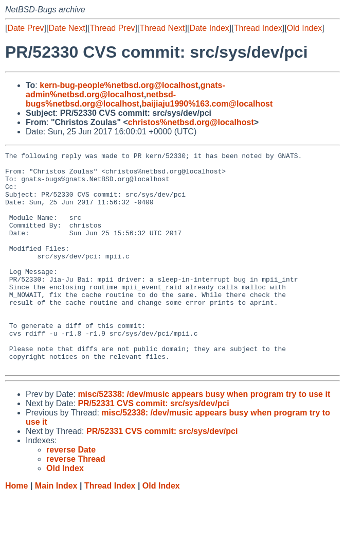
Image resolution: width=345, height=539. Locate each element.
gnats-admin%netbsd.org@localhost (125, 90)
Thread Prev (112, 28)
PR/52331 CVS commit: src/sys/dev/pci (153, 446)
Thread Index (258, 28)
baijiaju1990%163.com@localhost (207, 103)
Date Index (209, 28)
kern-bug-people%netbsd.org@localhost (119, 85)
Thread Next (162, 28)
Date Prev (25, 28)
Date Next (66, 28)
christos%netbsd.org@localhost (191, 122)
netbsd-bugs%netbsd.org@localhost (101, 99)
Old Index (304, 28)
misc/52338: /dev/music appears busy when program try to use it (204, 437)
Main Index (56, 529)
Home (16, 529)
